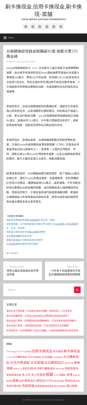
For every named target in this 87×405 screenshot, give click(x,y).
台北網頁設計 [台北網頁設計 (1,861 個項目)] (54, 362)
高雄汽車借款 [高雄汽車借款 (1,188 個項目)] (14, 385)
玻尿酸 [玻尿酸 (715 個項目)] (75, 375)
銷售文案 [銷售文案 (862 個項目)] (56, 381)
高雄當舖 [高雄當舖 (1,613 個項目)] (28, 385)
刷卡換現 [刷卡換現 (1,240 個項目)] (58, 351)
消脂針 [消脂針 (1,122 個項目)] (62, 375)
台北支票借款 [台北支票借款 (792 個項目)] (57, 357)
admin (33, 61)
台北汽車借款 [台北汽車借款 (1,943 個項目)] (20, 362)
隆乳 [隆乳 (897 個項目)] (62, 381)
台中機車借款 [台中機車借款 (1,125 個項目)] (20, 357)
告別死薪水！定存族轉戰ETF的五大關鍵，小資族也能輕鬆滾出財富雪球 (42, 330)
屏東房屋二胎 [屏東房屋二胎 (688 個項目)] (17, 369)
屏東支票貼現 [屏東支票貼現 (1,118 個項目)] (29, 368)
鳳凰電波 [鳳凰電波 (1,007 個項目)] (49, 386)
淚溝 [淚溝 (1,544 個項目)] (69, 374)
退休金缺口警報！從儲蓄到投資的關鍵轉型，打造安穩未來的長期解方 (41, 320)
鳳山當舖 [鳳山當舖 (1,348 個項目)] (72, 385)
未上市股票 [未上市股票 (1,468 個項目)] (38, 374)
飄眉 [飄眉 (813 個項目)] (78, 381)
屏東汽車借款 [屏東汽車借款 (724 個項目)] (59, 369)
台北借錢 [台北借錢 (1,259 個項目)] (47, 356)
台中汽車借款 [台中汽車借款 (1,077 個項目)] (34, 357)
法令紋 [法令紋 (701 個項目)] (56, 375)
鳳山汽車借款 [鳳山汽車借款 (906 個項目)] (60, 386)
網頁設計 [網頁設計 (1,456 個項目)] (30, 380)
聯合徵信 (14, 253)
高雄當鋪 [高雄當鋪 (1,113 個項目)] (39, 386)
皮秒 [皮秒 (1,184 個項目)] (21, 380)
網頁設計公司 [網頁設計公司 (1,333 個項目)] (44, 380)
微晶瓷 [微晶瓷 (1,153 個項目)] (17, 374)
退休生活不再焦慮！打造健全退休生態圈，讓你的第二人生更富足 (39, 310)
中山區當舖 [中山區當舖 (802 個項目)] (26, 352)
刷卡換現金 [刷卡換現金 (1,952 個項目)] (72, 351)
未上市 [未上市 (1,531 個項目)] (26, 374)
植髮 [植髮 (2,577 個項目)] (49, 374)
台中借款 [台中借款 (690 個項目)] (9, 357)
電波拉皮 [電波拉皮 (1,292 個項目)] (70, 380)
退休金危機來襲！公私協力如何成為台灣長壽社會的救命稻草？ (38, 315)
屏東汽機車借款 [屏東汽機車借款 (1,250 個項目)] (46, 368)
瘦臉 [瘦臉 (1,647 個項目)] (16, 380)
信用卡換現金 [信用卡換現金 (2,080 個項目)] (42, 351)
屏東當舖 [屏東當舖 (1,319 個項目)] (70, 368)
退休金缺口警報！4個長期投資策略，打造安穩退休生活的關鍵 (37, 325)
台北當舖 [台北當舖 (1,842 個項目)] (37, 362)
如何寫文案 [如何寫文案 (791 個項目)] (69, 363)
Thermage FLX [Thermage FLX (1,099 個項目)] (14, 351)
